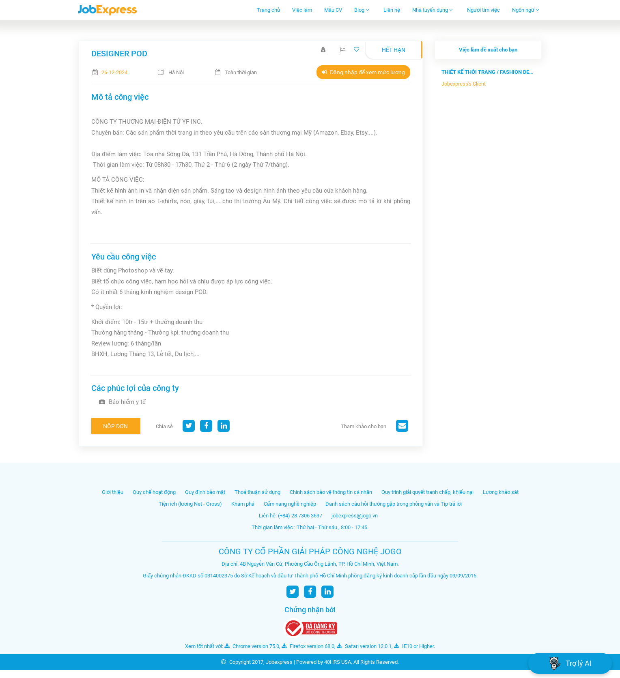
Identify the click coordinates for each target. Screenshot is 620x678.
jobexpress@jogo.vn (355, 516)
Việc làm (302, 10)
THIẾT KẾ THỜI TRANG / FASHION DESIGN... (488, 72)
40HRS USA (337, 662)
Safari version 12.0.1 (364, 646)
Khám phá (242, 504)
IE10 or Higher (414, 646)
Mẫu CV (333, 10)
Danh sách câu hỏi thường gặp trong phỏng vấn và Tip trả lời (393, 504)
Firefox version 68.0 (308, 646)
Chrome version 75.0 (251, 646)
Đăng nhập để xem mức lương (363, 72)
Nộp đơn (115, 426)
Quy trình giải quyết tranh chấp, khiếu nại (427, 492)
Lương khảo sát (501, 492)
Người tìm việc (483, 10)
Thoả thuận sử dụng (257, 492)
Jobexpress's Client (463, 84)
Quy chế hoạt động (154, 492)
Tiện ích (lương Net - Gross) (190, 504)
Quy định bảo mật (205, 492)
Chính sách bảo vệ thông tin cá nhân (331, 492)
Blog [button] (361, 10)
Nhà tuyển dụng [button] (432, 10)
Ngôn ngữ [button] (525, 10)
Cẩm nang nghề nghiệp (290, 504)
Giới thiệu (112, 492)
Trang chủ (268, 10)
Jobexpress (279, 662)
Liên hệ (391, 10)
